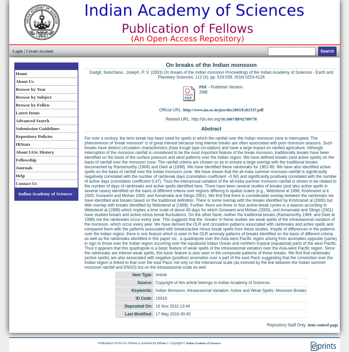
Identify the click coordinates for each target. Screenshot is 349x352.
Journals (24, 167)
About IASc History (35, 152)
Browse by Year (31, 89)
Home (21, 73)
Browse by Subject (33, 97)
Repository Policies (34, 136)
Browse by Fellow (33, 105)
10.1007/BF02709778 (239, 119)
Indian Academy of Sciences (45, 193)
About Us (25, 81)
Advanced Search (32, 120)
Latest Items (28, 112)
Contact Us (26, 183)
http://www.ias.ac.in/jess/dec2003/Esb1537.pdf (223, 110)
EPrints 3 (162, 343)
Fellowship (26, 160)
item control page (323, 325)
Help (20, 175)
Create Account (39, 51)
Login (18, 51)
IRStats (23, 144)
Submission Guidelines (38, 128)
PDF (203, 87)
